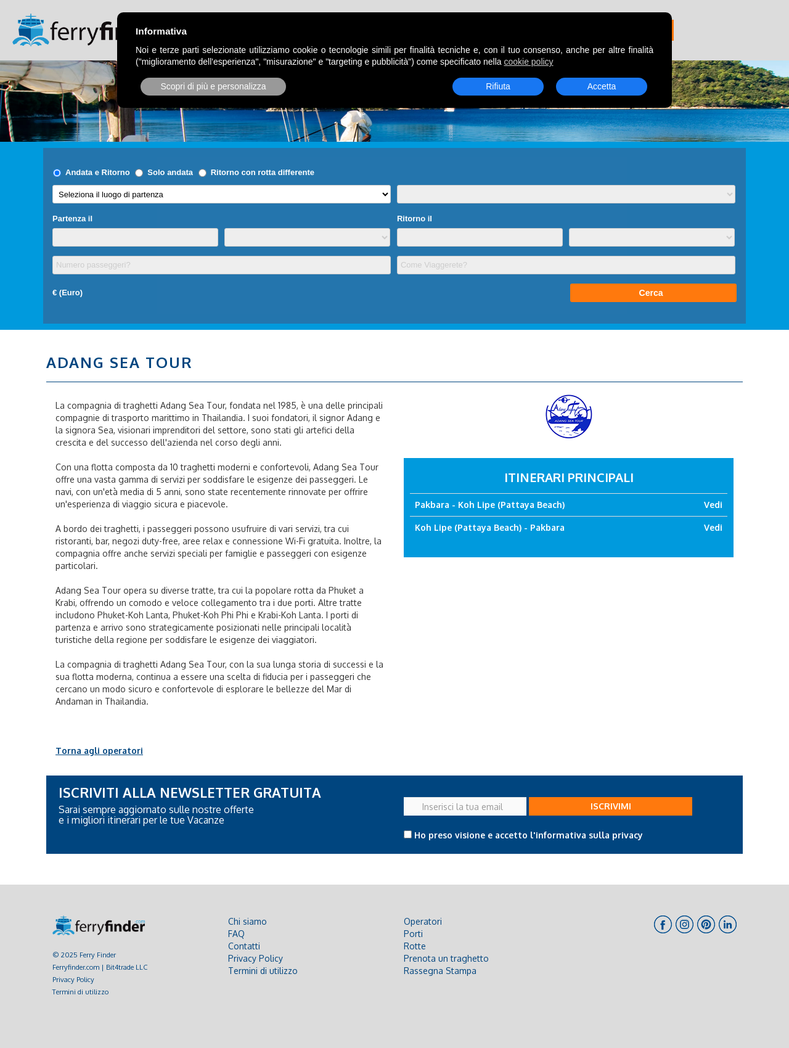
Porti (413, 933)
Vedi (713, 504)
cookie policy (528, 62)
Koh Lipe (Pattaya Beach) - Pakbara (490, 527)
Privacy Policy (73, 979)
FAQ (236, 933)
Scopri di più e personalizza (213, 86)
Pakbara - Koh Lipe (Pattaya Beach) (490, 504)
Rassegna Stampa (440, 970)
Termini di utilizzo (80, 991)
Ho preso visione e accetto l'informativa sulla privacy (528, 835)
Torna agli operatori (99, 750)
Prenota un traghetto (446, 958)
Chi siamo (247, 921)
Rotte (415, 946)
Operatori (423, 921)
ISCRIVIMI (611, 806)
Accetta (601, 86)
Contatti (244, 946)
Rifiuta (498, 86)
